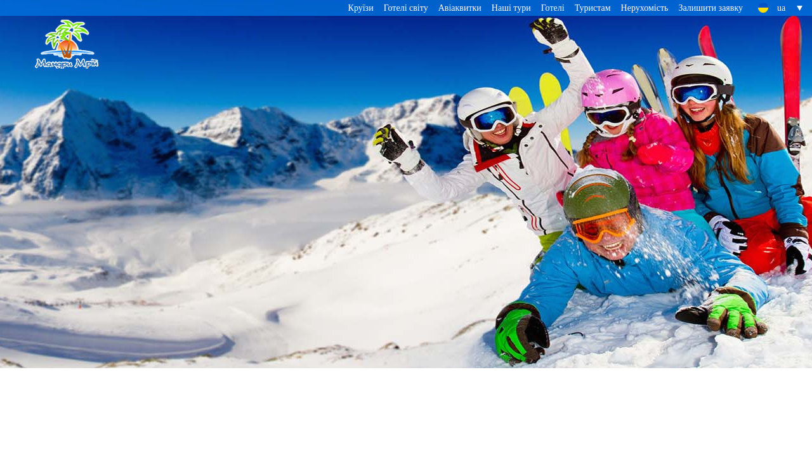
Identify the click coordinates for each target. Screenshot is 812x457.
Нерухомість (645, 8)
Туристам (593, 8)
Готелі (553, 8)
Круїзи (361, 8)
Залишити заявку (710, 8)
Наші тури (511, 8)
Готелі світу (406, 8)
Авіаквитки (459, 8)
